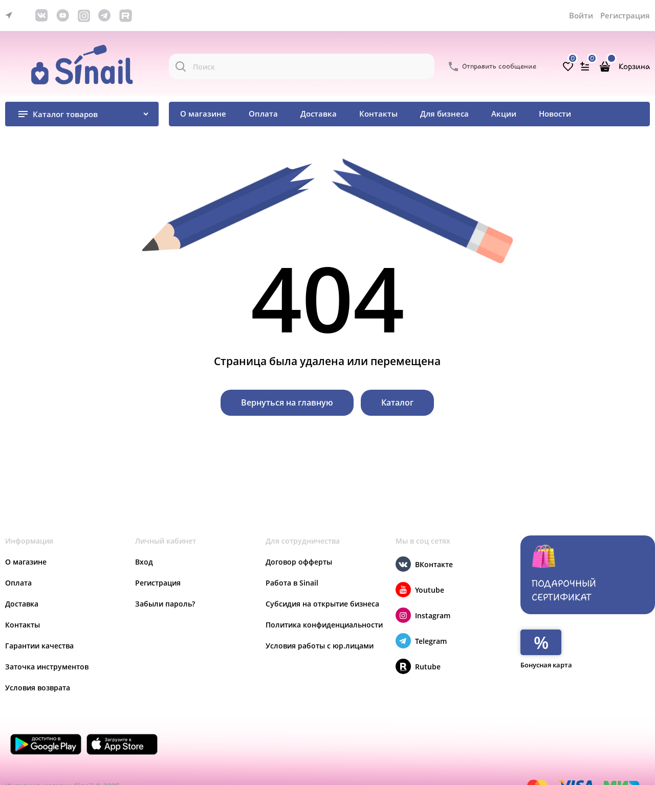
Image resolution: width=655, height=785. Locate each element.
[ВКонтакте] (403, 564)
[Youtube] (403, 589)
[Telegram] (403, 640)
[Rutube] (403, 666)
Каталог (397, 402)
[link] (11, 15)
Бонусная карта (546, 664)
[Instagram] (403, 615)
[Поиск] (180, 66)
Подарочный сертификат (564, 573)
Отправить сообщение (499, 66)
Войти (581, 15)
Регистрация (625, 15)
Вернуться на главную (287, 402)
